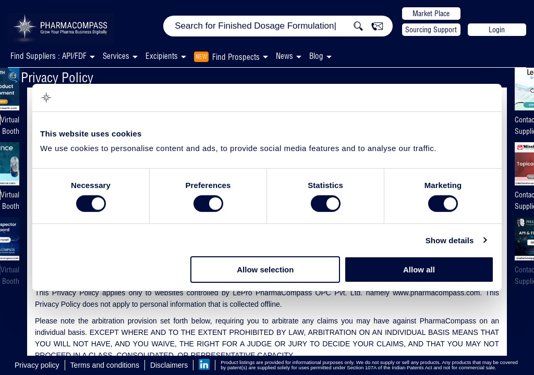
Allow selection (265, 269)
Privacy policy (37, 365)
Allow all (419, 269)
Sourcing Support (431, 29)
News (284, 56)
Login (497, 29)
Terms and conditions (104, 365)
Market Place (431, 13)
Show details (450, 240)
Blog (316, 56)
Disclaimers (169, 365)
